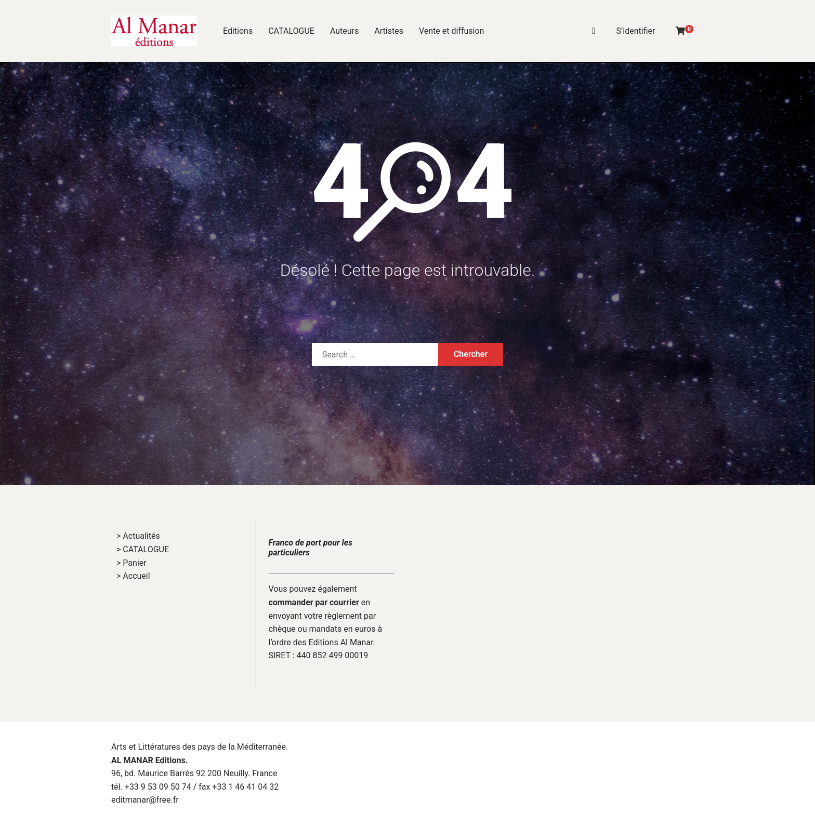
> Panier (131, 563)
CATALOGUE (291, 31)
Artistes (388, 31)
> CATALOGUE (142, 549)
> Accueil (133, 576)
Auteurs (344, 31)
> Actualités (138, 536)
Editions (238, 31)
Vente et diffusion (451, 31)
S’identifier (635, 31)
